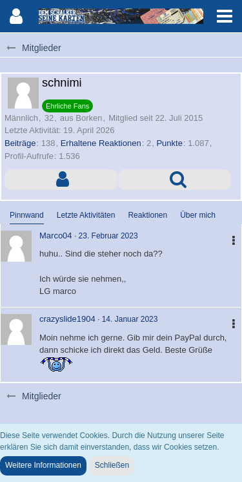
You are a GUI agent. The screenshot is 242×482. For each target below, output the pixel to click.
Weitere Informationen (43, 465)
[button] (225, 16)
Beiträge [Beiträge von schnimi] (20, 143)
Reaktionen (147, 215)
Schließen (112, 465)
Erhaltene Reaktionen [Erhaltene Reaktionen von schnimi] (101, 143)
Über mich (198, 215)
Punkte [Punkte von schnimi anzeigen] (169, 143)
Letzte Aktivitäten (86, 215)
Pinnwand (27, 215)
